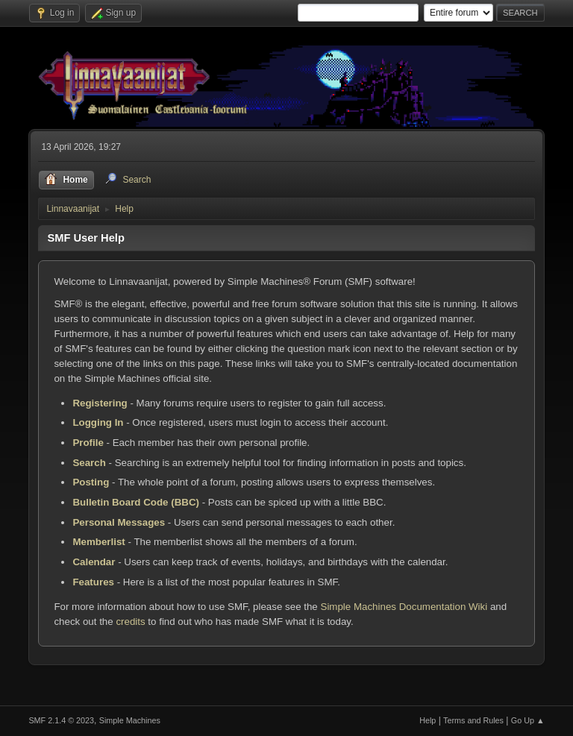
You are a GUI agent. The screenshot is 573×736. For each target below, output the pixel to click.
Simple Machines (129, 720)
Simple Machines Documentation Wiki (404, 606)
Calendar (93, 561)
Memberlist (98, 541)
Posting (90, 482)
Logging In (97, 422)
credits (130, 621)
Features (93, 582)
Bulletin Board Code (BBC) (135, 502)
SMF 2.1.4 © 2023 (61, 720)
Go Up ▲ (528, 720)
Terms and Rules (473, 720)
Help (427, 720)
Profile (87, 442)
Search (88, 462)
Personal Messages (118, 522)
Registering (99, 403)
